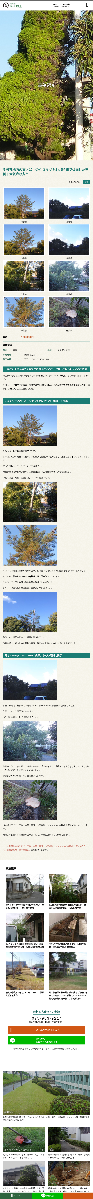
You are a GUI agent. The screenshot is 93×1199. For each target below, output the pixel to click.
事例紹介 (46, 85)
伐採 (86, 182)
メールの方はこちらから (48, 1030)
